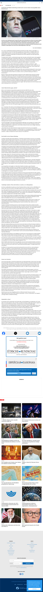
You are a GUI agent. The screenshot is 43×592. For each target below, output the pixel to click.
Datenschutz (20, 584)
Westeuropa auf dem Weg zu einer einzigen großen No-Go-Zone (30, 483)
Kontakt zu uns (32, 551)
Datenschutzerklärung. (24, 567)
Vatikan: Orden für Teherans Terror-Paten (30, 463)
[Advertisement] (14, 387)
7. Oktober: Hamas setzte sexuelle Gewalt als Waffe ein (10, 420)
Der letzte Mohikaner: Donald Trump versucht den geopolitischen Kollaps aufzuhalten (31, 442)
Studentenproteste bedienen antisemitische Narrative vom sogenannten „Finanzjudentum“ (29, 505)
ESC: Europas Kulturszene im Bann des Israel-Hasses (31, 420)
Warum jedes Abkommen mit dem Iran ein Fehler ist (11, 525)
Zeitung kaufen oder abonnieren (32, 544)
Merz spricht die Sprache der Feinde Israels (30, 525)
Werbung (32, 547)
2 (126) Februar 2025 (8, 5)
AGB (15, 584)
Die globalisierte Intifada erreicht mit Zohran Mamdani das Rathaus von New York (11, 442)
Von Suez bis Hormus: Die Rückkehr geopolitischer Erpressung (10, 483)
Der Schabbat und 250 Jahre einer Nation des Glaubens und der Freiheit (11, 463)
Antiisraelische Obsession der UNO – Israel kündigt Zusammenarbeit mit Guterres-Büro (10, 505)
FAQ (32, 548)
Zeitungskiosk (21, 0)
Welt (2, 5)
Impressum (26, 584)
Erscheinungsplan (32, 550)
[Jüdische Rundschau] (21, 2)
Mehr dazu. (37, 586)
